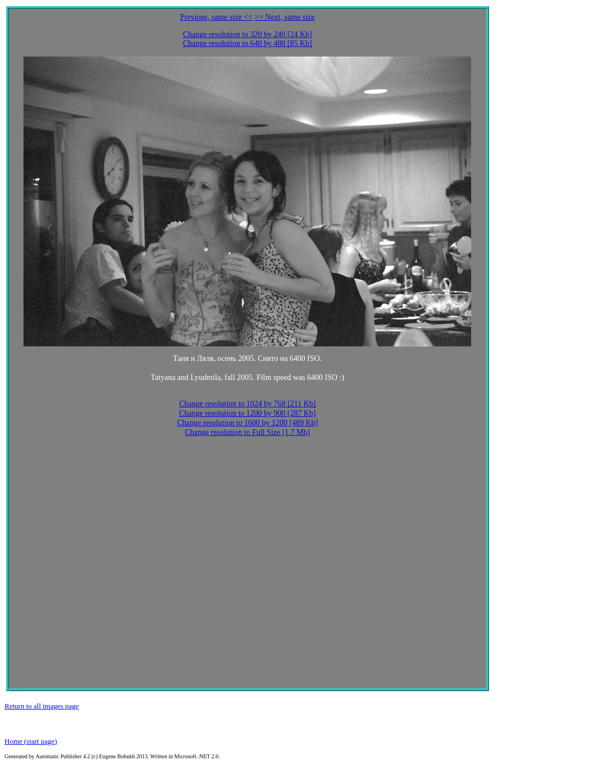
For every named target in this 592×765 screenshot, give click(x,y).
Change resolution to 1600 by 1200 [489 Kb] (247, 423)
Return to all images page (41, 706)
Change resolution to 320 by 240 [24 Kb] (247, 34)
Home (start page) (30, 741)
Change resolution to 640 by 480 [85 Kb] (247, 43)
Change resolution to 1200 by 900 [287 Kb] (247, 413)
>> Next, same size (285, 17)
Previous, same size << (216, 17)
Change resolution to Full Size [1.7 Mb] (247, 432)
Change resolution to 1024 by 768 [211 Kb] (247, 404)
